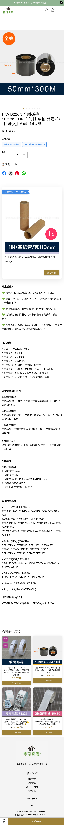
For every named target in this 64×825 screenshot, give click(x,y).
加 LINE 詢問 (32, 787)
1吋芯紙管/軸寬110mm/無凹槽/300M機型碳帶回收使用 (30, 257)
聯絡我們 (32, 790)
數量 (4, 152)
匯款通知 (32, 783)
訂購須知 (32, 779)
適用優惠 (6, 139)
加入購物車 (52, 273)
